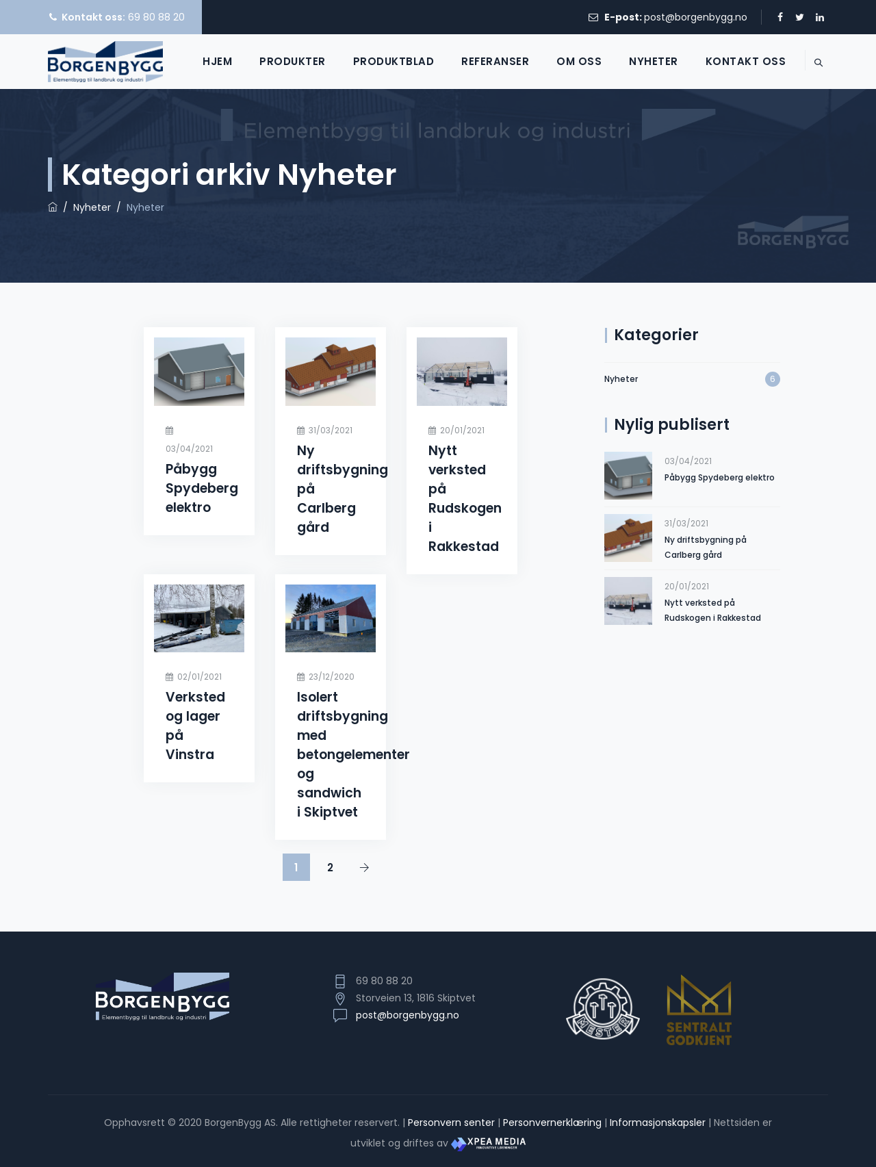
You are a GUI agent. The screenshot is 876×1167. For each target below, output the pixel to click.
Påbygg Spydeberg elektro (202, 488)
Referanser (479, 61)
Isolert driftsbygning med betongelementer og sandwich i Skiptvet (353, 754)
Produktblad (378, 61)
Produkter (277, 61)
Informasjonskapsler (658, 1122)
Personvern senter (451, 1122)
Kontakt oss (730, 61)
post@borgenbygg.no (695, 17)
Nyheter (637, 61)
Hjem (201, 61)
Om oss (563, 61)
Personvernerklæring (552, 1122)
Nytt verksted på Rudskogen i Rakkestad (465, 498)
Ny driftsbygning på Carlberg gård (706, 547)
